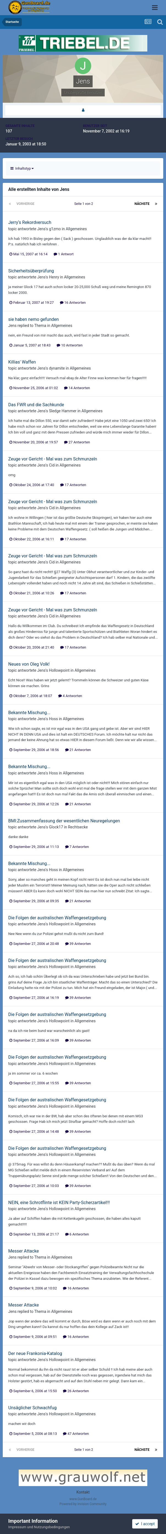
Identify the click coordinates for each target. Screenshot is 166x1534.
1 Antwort (64, 254)
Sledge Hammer (62, 411)
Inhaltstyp (22, 168)
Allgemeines (76, 229)
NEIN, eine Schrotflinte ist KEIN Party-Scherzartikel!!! (59, 1202)
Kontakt (83, 1492)
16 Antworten (73, 302)
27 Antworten (77, 442)
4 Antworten (70, 696)
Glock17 (56, 827)
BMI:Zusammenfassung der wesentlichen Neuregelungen (64, 820)
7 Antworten (77, 847)
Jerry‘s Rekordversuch (29, 222)
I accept (144, 1524)
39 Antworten (78, 944)
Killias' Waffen (22, 362)
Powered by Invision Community (83, 1504)
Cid (51, 465)
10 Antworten (69, 345)
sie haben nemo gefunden (33, 319)
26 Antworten (76, 1391)
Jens (41, 229)
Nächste (142, 204)
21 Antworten (78, 750)
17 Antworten (73, 485)
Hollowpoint (59, 670)
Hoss (53, 719)
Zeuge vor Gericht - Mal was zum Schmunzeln (52, 459)
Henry (54, 277)
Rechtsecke (78, 827)
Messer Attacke (23, 1251)
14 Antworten (77, 388)
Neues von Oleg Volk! (28, 664)
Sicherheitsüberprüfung (31, 270)
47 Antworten (76, 1434)
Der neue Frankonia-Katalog (35, 1353)
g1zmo (55, 229)
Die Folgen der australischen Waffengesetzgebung (57, 917)
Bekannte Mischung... (29, 712)
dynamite (57, 368)
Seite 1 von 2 (84, 204)
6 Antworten (77, 1234)
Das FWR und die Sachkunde (36, 404)
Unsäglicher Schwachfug (32, 1407)
